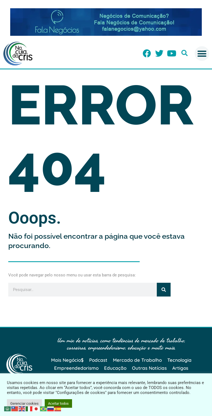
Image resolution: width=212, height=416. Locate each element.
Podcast (98, 360)
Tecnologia (179, 360)
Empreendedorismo (76, 368)
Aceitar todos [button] (58, 403)
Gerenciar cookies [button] (24, 403)
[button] (184, 53)
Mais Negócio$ (67, 360)
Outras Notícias (149, 368)
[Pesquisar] (164, 290)
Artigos (180, 368)
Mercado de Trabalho (137, 360)
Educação (115, 368)
